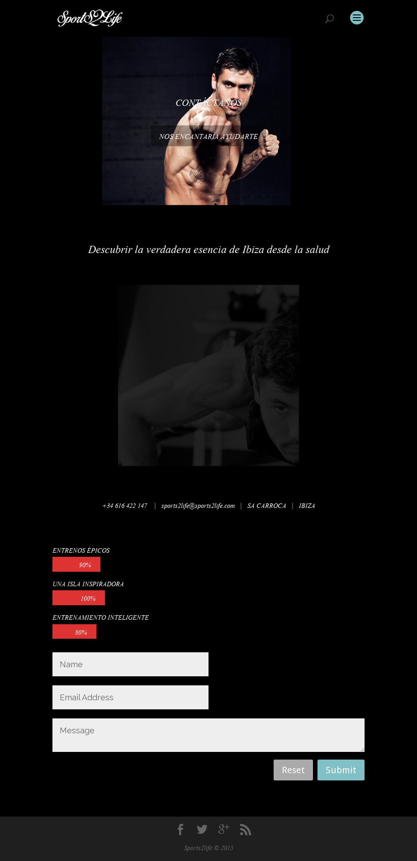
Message (208, 735)
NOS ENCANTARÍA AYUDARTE (208, 135)
